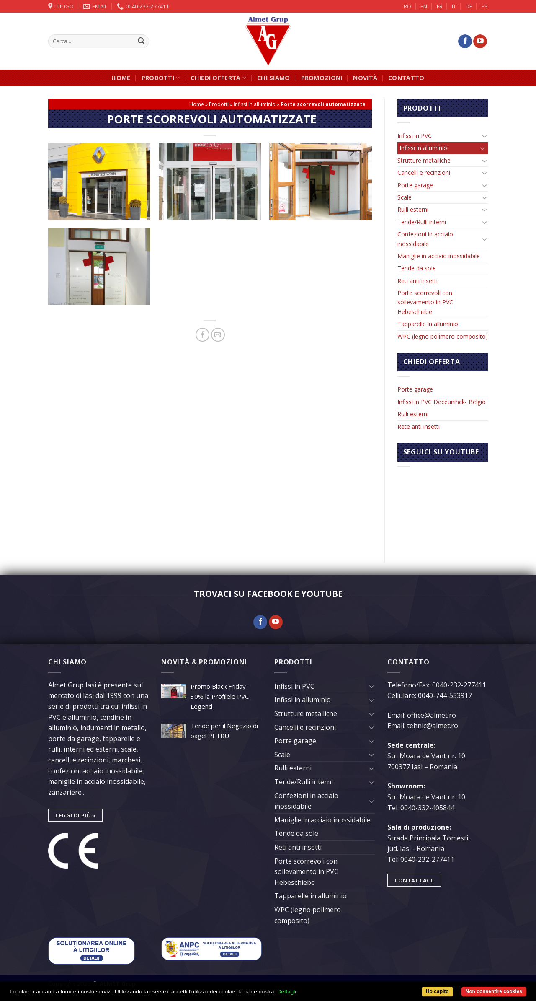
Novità (365, 78)
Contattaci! (414, 880)
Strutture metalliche (424, 160)
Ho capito (437, 991)
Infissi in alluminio (255, 104)
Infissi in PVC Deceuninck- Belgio (441, 402)
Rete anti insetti (418, 426)
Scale (404, 197)
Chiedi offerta (218, 78)
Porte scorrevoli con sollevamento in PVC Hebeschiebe (425, 302)
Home (120, 78)
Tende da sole (416, 268)
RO (407, 6)
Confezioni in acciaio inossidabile (425, 238)
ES (485, 6)
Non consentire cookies (494, 991)
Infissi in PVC (414, 136)
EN (423, 6)
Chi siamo (273, 78)
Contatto (406, 78)
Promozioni (322, 78)
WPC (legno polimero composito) (442, 336)
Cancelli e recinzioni (423, 172)
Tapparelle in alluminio (427, 324)
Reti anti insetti (417, 281)
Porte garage (415, 185)
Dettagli (286, 991)
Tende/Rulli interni (421, 222)
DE (469, 6)
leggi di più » (75, 815)
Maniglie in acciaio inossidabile (438, 256)
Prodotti (161, 78)
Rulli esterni (412, 209)
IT (454, 6)
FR (440, 6)
